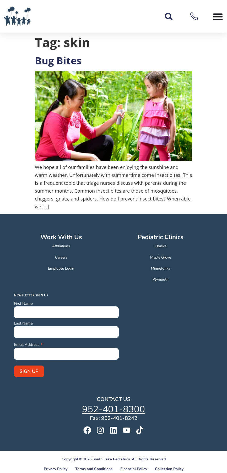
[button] (169, 16)
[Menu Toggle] (218, 16)
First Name (23, 304)
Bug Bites (58, 60)
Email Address (28, 344)
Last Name (23, 323)
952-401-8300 (113, 409)
